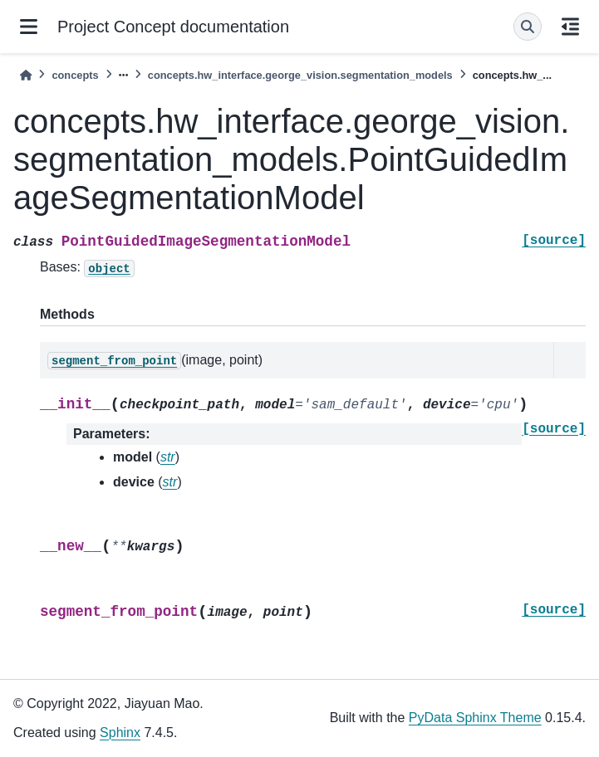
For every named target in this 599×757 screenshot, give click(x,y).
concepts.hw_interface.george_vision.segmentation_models (300, 75)
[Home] (26, 75)
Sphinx (120, 732)
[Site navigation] (28, 26)
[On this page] (570, 26)
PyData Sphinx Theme (475, 718)
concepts (75, 75)
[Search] (527, 26)
